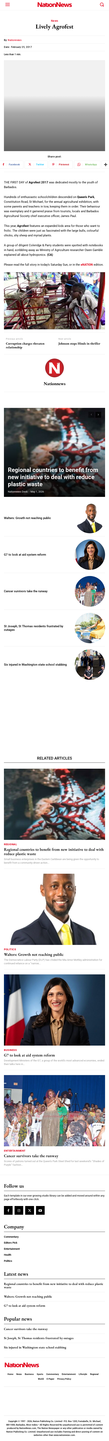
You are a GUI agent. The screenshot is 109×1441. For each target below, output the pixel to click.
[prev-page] (91, 415)
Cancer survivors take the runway (25, 591)
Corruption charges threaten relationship (25, 345)
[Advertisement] (54, 712)
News (54, 21)
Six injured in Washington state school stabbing (35, 664)
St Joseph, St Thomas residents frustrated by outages (39, 1338)
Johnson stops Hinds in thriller (79, 343)
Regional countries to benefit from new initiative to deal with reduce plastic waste (53, 477)
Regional (10, 844)
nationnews (14, 40)
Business (10, 1050)
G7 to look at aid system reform (25, 554)
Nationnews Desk (18, 491)
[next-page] (98, 415)
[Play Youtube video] (54, 300)
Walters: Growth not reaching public (27, 518)
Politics (10, 949)
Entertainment (15, 1150)
